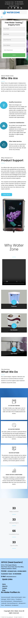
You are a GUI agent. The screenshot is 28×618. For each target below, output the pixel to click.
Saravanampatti (5, 597)
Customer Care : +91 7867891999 (14, 2)
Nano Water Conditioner (14, 474)
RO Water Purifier (14, 429)
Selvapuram (22, 603)
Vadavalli (3, 603)
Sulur (24, 597)
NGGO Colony (11, 599)
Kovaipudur (15, 605)
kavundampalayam (6, 601)
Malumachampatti (16, 597)
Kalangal (3, 599)
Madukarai (8, 605)
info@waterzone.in (14, 6)
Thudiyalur (18, 599)
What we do (6, 194)
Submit (14, 55)
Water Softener (14, 453)
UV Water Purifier (14, 405)
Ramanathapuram (12, 603)
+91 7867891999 (17, 574)
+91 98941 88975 (18, 4)
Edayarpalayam (17, 601)
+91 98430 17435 (9, 4)
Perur (2, 605)
